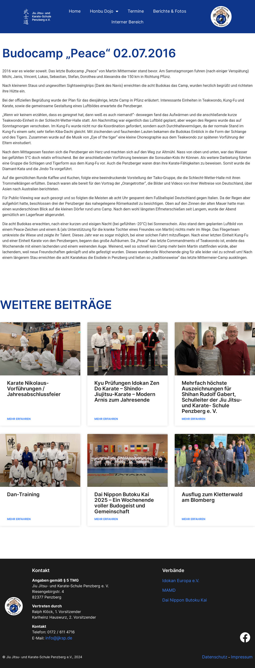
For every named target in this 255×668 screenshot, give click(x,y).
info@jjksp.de (58, 637)
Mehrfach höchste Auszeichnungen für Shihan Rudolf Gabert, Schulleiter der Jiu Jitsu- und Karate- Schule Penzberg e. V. (212, 397)
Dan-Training (23, 494)
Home (75, 11)
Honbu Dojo (104, 11)
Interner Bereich (127, 21)
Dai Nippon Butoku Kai (184, 600)
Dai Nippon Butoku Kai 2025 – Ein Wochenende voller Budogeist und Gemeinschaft (124, 502)
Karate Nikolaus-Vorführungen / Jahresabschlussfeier (34, 388)
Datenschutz (214, 656)
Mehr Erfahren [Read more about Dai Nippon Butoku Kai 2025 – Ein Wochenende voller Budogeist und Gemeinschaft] (106, 519)
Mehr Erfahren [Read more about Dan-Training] (19, 519)
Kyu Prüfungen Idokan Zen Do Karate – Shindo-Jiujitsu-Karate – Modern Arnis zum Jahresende (126, 391)
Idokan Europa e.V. (180, 580)
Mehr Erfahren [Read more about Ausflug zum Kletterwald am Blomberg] (193, 519)
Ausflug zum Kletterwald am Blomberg (212, 497)
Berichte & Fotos (169, 11)
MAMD (169, 590)
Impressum (242, 656)
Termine (136, 11)
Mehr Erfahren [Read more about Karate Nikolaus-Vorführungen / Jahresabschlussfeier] (19, 419)
